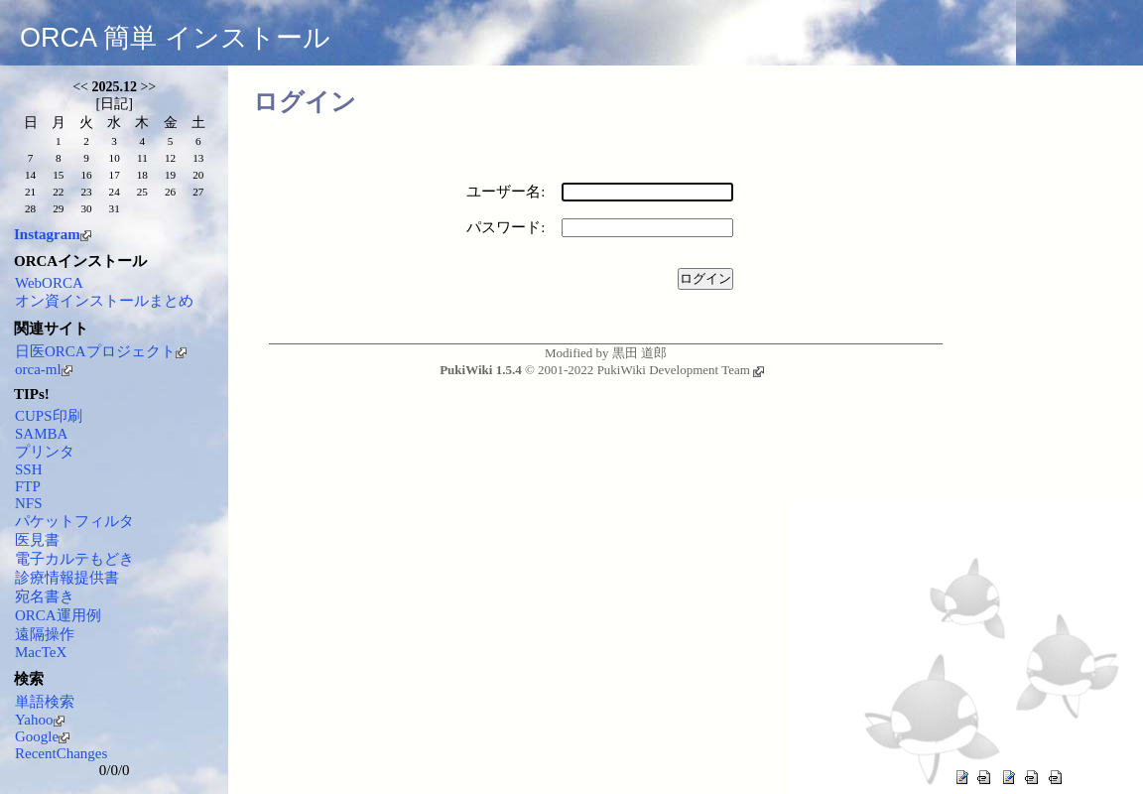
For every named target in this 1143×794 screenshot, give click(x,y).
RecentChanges (61, 753)
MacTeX (40, 652)
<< (80, 86)
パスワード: (505, 227)
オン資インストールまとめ (104, 301)
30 (85, 208)
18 (142, 175)
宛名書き (44, 596)
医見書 (37, 540)
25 (142, 192)
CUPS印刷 (48, 416)
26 (170, 192)
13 (197, 158)
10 (114, 158)
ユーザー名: (505, 191)
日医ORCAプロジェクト (101, 351)
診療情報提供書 (67, 578)
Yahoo (39, 720)
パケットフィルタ (74, 521)
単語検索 (44, 702)
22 (58, 192)
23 (85, 192)
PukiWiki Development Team (680, 369)
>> (148, 86)
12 (170, 158)
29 (58, 208)
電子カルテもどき (74, 559)
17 (114, 175)
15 (58, 175)
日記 (114, 103)
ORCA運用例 (58, 615)
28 (30, 208)
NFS (29, 503)
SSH (29, 469)
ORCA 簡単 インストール (175, 38)
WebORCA (49, 283)
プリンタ (44, 452)
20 (197, 175)
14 (30, 175)
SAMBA (41, 434)
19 (170, 175)
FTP (28, 486)
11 (142, 158)
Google (42, 736)
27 (197, 192)
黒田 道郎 (639, 352)
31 (114, 208)
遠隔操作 (44, 634)
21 (30, 192)
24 (114, 192)
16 (85, 175)
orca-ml (43, 369)
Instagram (52, 234)
